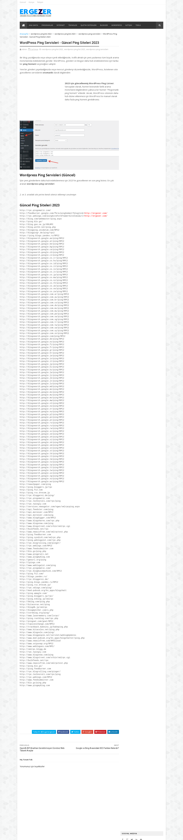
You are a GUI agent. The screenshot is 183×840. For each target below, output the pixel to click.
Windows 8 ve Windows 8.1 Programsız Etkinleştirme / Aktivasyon (145, 137)
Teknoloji (72, 25)
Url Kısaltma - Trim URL (132, 107)
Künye (32, 2)
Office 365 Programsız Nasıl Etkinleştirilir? (140, 145)
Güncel (23, 2)
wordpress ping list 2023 (65, 34)
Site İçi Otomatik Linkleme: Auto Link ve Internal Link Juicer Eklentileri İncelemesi (138, 77)
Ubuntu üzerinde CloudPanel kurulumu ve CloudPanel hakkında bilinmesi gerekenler (139, 61)
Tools (138, 25)
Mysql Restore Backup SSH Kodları (136, 56)
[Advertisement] (41, 100)
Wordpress (117, 25)
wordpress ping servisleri (90, 34)
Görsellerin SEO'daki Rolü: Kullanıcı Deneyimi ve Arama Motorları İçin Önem (140, 89)
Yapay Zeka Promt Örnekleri (133, 73)
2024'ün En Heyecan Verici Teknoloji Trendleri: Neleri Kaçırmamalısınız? (141, 69)
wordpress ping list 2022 (41, 34)
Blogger (104, 25)
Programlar (47, 25)
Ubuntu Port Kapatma (130, 53)
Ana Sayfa (33, 25)
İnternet (61, 25)
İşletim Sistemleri (89, 25)
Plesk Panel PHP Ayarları (131, 65)
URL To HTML (127, 110)
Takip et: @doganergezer (39, 729)
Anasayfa (24, 34)
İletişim (40, 2)
